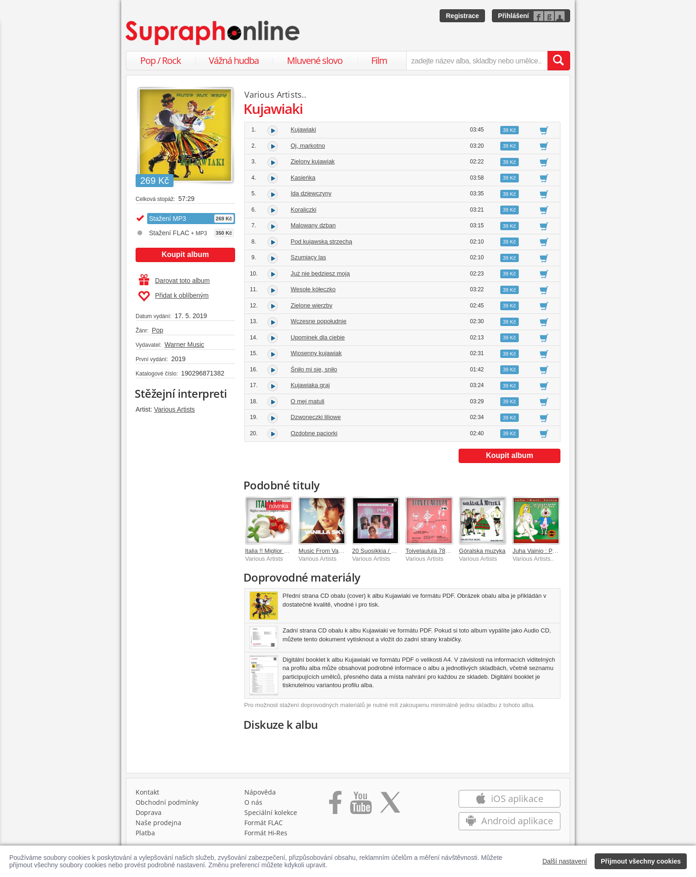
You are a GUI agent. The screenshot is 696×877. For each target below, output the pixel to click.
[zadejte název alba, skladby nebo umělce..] (476, 60)
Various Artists (174, 409)
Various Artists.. (275, 94)
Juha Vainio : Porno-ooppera (550, 550)
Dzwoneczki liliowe (316, 416)
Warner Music (184, 344)
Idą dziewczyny (311, 193)
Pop (157, 330)
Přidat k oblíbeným (173, 296)
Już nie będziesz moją (320, 273)
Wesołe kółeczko (313, 289)
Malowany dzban (313, 225)
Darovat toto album (174, 280)
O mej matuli (307, 401)
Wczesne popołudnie (319, 321)
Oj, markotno (308, 145)
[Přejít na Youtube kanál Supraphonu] (360, 805)
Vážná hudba (234, 60)
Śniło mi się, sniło (314, 369)
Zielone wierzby (311, 305)
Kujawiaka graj (310, 385)
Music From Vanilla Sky (329, 550)
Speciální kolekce (270, 812)
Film (379, 60)
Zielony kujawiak (313, 161)
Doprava (149, 812)
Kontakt (147, 792)
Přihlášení (513, 15)
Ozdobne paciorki (314, 433)
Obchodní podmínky (167, 802)
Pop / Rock (160, 60)
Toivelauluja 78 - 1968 (434, 550)
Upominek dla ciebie (318, 337)
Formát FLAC (263, 822)
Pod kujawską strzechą (321, 241)
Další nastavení (564, 861)
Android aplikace (509, 820)
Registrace (462, 15)
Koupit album (185, 254)
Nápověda (260, 792)
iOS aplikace (509, 798)
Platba (145, 832)
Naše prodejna (158, 822)
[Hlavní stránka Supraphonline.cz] (213, 33)
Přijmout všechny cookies (641, 861)
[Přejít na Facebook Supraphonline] (335, 805)
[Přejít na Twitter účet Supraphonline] (390, 805)
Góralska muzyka (482, 550)
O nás (253, 802)
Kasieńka (303, 177)
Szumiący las (308, 257)
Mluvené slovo (314, 60)
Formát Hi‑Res (266, 832)
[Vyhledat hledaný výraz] (558, 60)
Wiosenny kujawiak (316, 353)
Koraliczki (304, 209)
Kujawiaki (303, 129)
